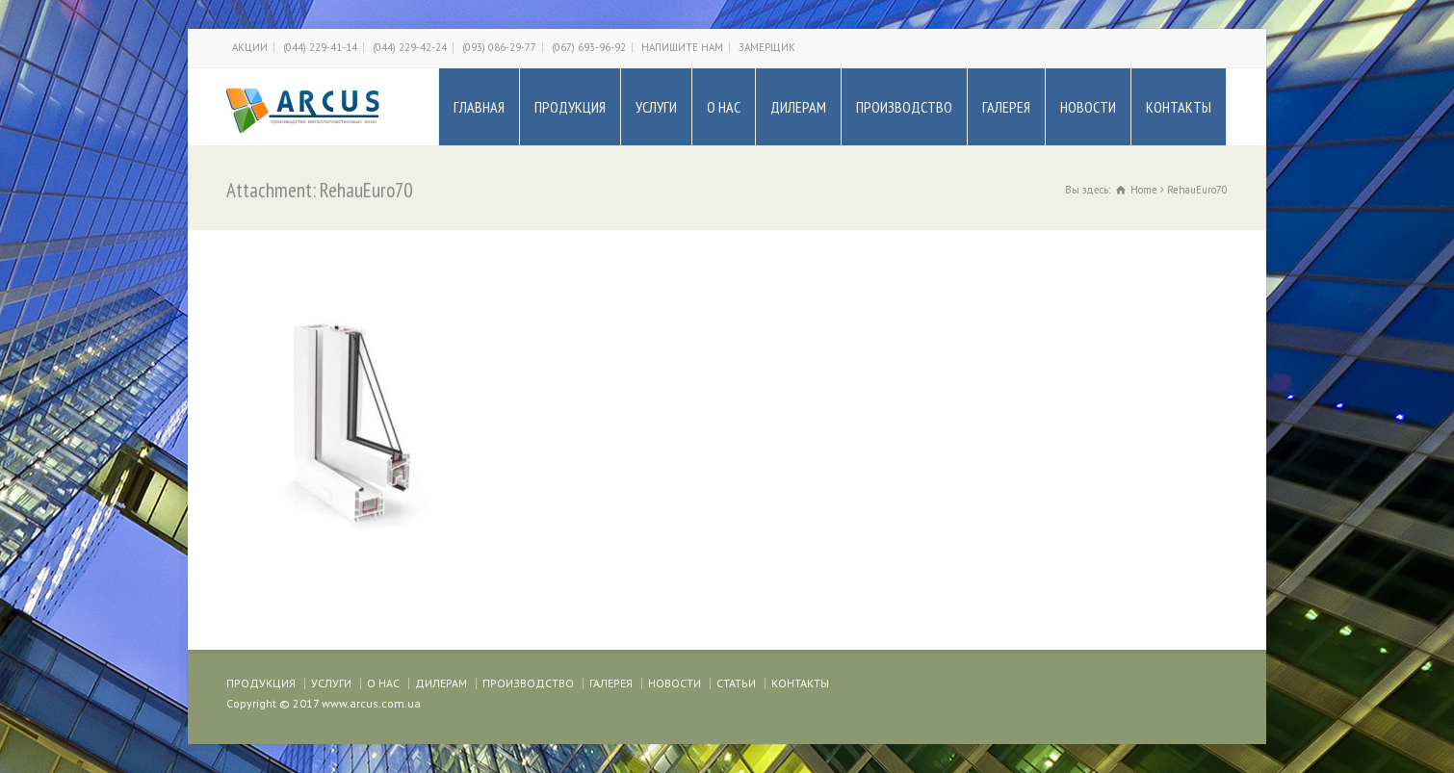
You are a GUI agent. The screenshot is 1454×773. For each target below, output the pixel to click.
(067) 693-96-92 (589, 47)
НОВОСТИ (1088, 106)
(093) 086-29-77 (499, 47)
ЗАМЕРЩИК (767, 47)
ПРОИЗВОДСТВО (904, 106)
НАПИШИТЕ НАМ (682, 47)
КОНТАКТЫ (1178, 106)
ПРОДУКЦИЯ (570, 106)
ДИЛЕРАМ (798, 106)
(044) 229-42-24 (410, 47)
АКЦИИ (250, 47)
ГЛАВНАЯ (479, 106)
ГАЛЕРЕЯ (1006, 106)
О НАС (723, 106)
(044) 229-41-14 (320, 47)
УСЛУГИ (656, 106)
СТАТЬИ (736, 683)
